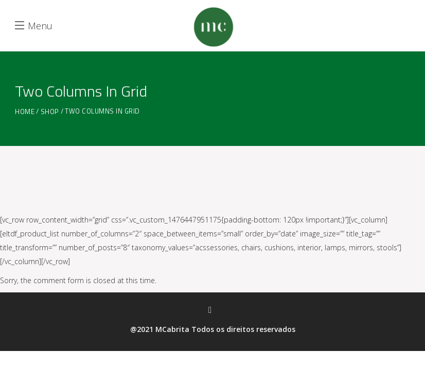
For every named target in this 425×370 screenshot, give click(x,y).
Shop (50, 111)
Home (24, 111)
